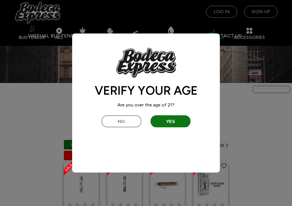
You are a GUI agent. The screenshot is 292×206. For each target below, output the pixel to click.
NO (121, 121)
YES (170, 121)
